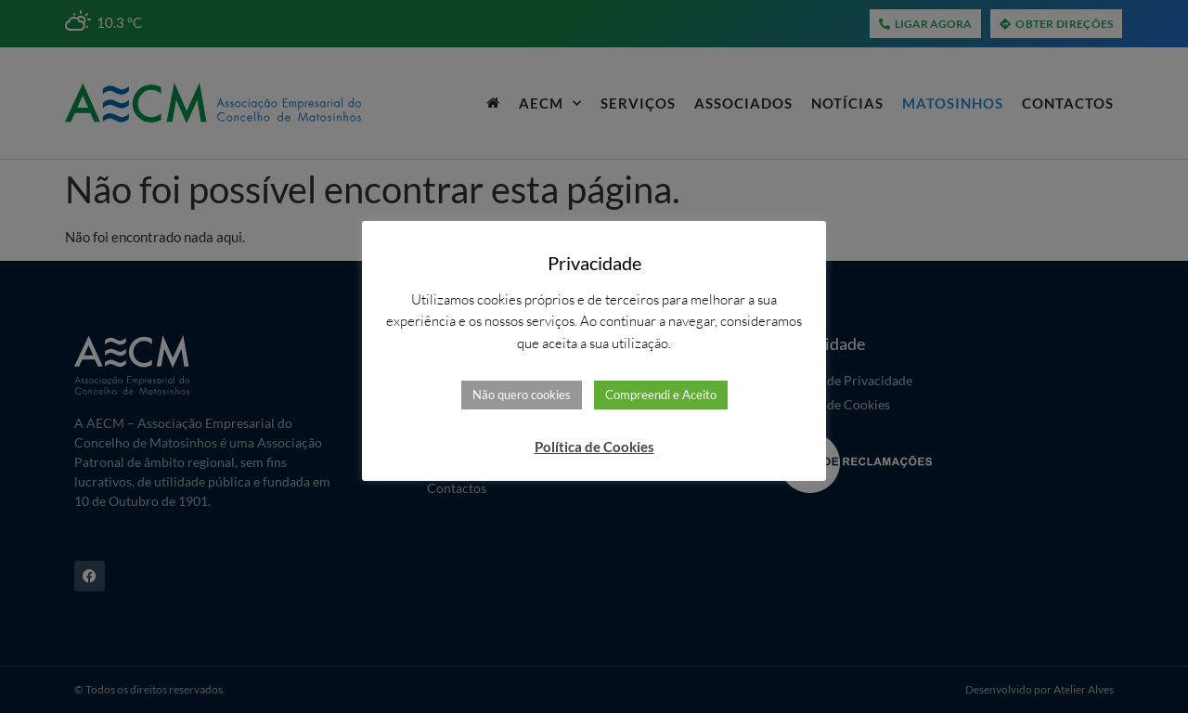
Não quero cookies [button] (521, 394)
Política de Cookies (594, 446)
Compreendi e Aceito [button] (661, 394)
